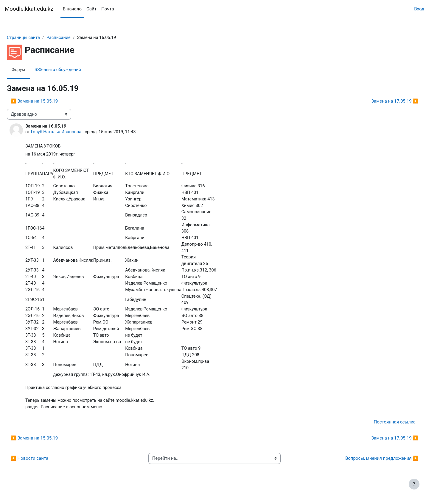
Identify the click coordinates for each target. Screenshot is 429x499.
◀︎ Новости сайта (44, 466)
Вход (419, 9)
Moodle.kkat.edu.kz (29, 9)
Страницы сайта (38, 37)
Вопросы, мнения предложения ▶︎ (367, 466)
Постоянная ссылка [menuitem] (380, 429)
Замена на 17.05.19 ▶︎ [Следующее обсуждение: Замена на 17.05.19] (380, 101)
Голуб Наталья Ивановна (71, 132)
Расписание (74, 37)
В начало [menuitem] (72, 9)
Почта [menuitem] (107, 9)
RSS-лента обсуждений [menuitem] (73, 70)
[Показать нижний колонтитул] (414, 484)
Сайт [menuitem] (91, 9)
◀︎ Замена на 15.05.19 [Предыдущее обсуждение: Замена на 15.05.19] (48, 101)
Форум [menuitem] (33, 70)
